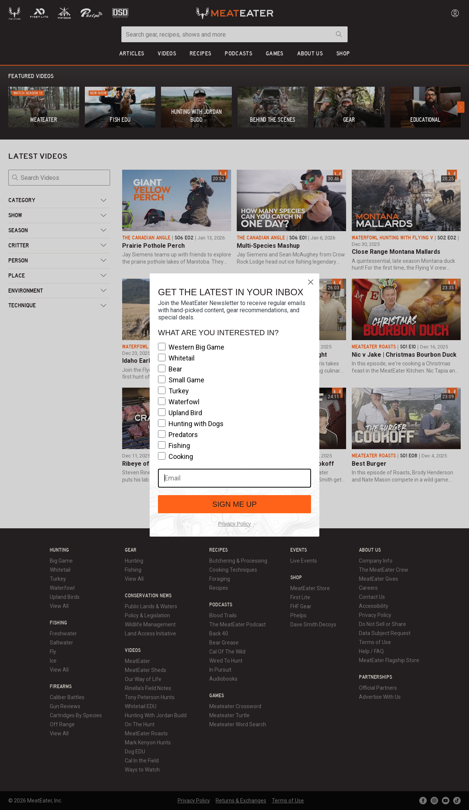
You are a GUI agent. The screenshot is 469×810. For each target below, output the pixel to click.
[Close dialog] (310, 282)
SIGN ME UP (234, 504)
